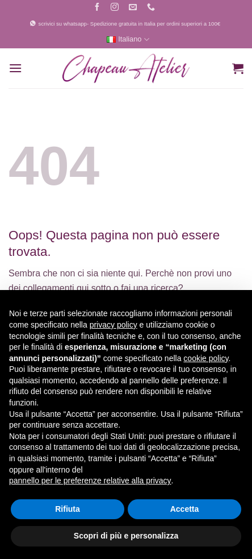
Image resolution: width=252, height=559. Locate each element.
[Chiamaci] (151, 8)
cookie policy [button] (205, 358)
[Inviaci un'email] (133, 8)
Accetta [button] (184, 509)
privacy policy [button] (113, 324)
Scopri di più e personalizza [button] (126, 535)
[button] (15, 68)
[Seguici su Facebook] (97, 8)
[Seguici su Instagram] (115, 8)
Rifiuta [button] (67, 509)
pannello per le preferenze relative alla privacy (90, 480)
